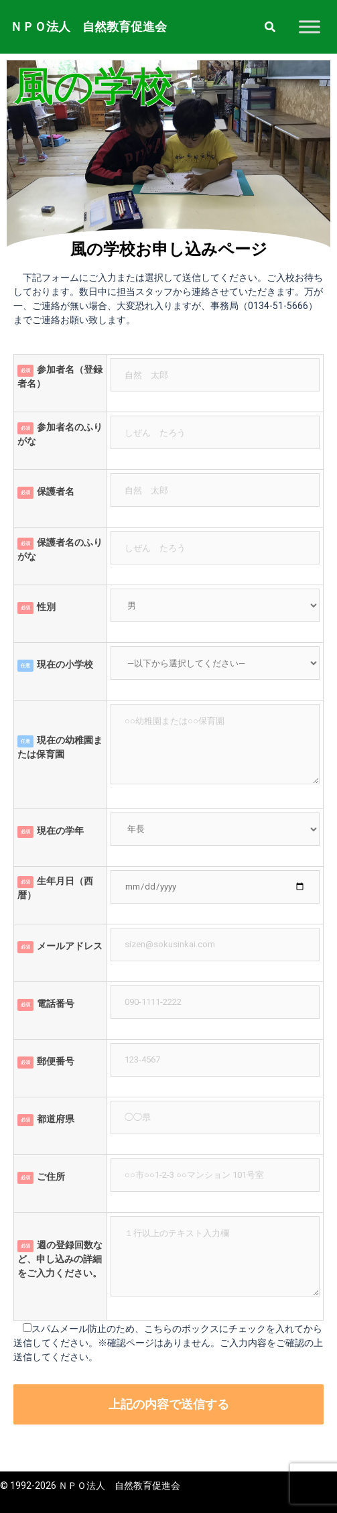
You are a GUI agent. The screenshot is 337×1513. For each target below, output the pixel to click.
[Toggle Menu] (309, 26)
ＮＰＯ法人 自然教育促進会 (88, 26)
